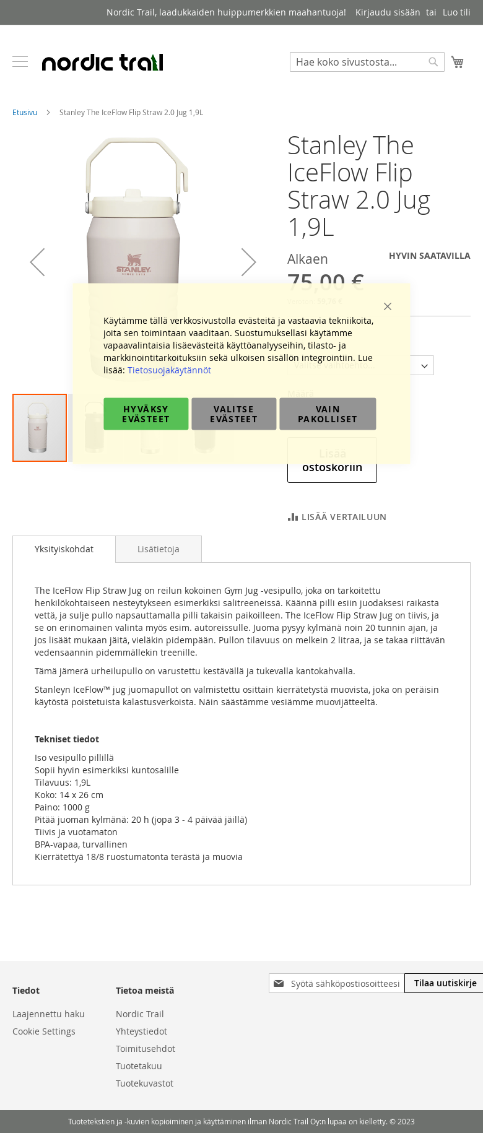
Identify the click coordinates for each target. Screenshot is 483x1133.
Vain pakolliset (328, 414)
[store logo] (102, 61)
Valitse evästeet (234, 414)
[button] (37, 262)
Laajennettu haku (48, 1014)
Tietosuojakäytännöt (169, 370)
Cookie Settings (44, 1031)
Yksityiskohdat (64, 549)
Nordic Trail (140, 1014)
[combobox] (367, 62)
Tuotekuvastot (144, 1083)
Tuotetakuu (139, 1066)
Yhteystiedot (141, 1031)
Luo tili (457, 12)
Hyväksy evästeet (146, 414)
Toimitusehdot (145, 1048)
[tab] (64, 549)
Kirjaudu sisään (387, 12)
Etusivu (24, 112)
